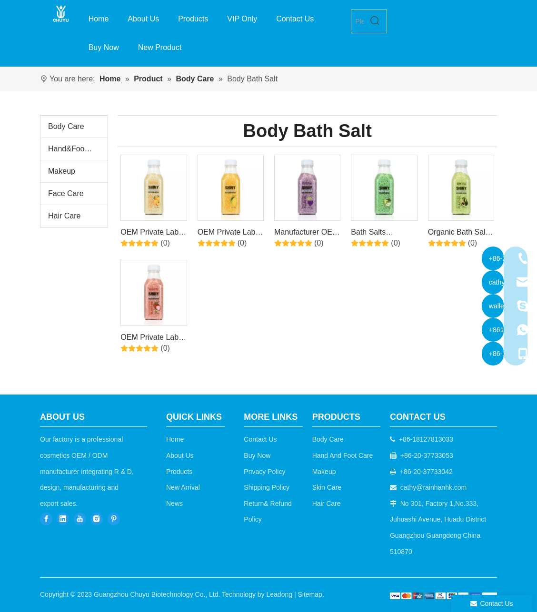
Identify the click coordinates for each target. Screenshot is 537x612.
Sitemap (310, 594)
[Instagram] (96, 518)
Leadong (280, 594)
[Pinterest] (114, 518)
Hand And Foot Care (342, 455)
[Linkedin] (63, 518)
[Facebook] (46, 518)
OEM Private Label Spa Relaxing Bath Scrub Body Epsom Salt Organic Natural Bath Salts (153, 233)
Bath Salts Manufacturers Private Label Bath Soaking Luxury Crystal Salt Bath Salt (382, 233)
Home (175, 439)
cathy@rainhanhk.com (433, 487)
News (174, 503)
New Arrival (183, 487)
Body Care (66, 126)
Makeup (61, 171)
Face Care (66, 193)
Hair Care (64, 216)
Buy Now (257, 455)
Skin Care (326, 487)
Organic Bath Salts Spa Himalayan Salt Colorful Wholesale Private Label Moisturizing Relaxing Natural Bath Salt (459, 233)
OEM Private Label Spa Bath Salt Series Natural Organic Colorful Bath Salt (152, 339)
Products (179, 471)
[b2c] (443, 595)
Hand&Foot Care (76, 149)
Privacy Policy (264, 471)
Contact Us (260, 439)
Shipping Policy (266, 487)
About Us (180, 455)
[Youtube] (80, 518)
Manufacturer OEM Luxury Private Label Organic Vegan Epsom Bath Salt (306, 233)
